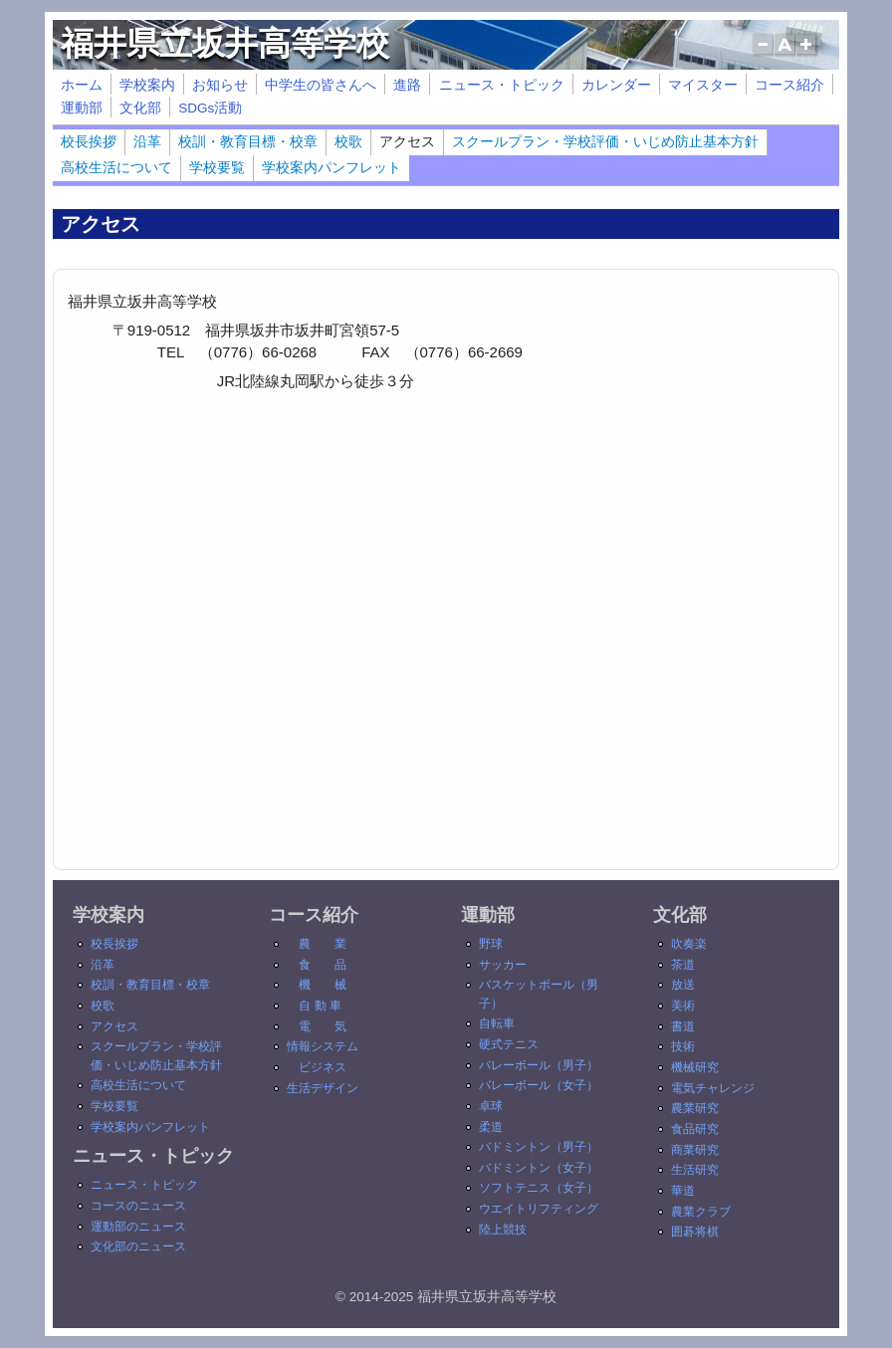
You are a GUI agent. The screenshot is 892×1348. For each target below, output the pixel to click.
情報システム (322, 1046)
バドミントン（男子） (538, 1147)
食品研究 (695, 1129)
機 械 (322, 985)
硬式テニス (509, 1044)
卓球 (491, 1106)
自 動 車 (320, 1005)
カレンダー (616, 85)
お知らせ (220, 85)
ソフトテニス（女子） (538, 1188)
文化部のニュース (138, 1246)
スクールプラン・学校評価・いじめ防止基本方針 (605, 141)
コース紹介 (789, 85)
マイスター (703, 85)
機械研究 (695, 1067)
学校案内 (147, 85)
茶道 (683, 965)
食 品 (322, 965)
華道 (683, 1191)
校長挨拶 (88, 141)
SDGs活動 (210, 108)
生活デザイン (322, 1088)
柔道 (491, 1127)
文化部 (140, 108)
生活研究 (695, 1170)
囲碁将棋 (695, 1231)
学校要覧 (217, 167)
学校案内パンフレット (331, 167)
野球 (491, 944)
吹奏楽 (689, 944)
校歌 (348, 141)
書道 (683, 1026)
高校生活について (116, 167)
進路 (407, 85)
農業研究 (695, 1108)
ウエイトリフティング (538, 1209)
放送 (683, 985)
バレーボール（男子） (538, 1065)
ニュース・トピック (501, 85)
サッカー (503, 965)
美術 (683, 1005)
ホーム (82, 85)
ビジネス (322, 1067)
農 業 (322, 944)
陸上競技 (503, 1229)
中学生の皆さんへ (320, 85)
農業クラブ (701, 1212)
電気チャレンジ (713, 1088)
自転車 (497, 1023)
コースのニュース (138, 1206)
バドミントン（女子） (538, 1168)
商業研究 (695, 1150)
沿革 (147, 141)
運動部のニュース (138, 1227)
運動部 (82, 108)
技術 (683, 1046)
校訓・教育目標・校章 (248, 141)
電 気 (322, 1026)
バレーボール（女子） (538, 1085)
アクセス (407, 141)
